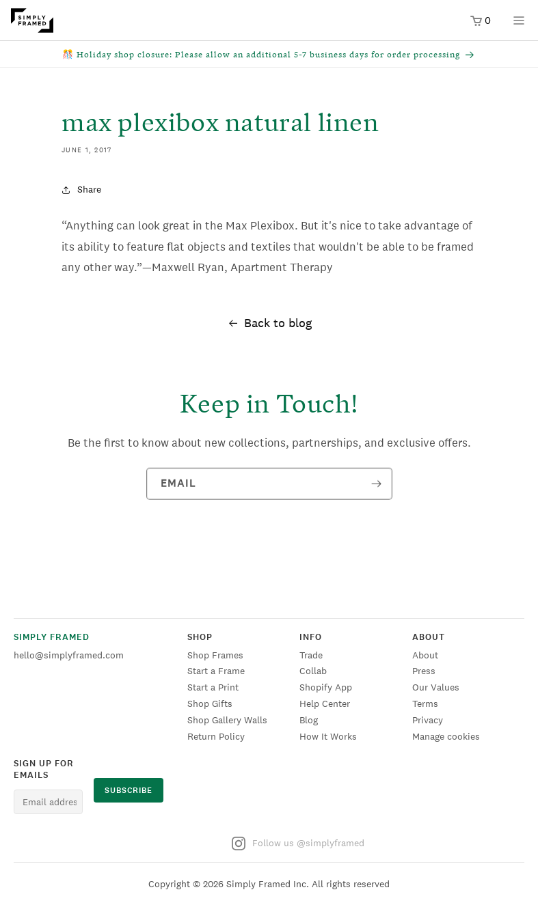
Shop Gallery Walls (227, 720)
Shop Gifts (209, 703)
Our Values (435, 687)
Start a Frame (216, 671)
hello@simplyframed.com (69, 655)
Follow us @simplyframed (298, 843)
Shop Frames (215, 655)
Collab (313, 671)
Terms (425, 703)
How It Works (328, 736)
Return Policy (216, 736)
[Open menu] (519, 24)
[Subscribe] (377, 486)
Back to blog (269, 323)
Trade (311, 655)
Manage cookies (446, 736)
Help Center (324, 703)
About (425, 655)
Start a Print (213, 687)
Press (423, 671)
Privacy (427, 720)
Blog (308, 720)
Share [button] (81, 189)
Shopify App (325, 687)
